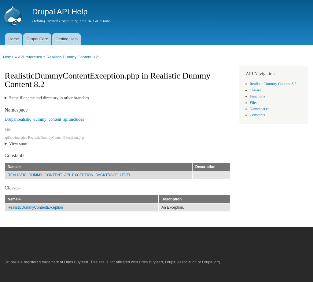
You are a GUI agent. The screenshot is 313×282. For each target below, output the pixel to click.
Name (15, 167)
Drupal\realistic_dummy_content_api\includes (44, 119)
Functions (257, 96)
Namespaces (259, 109)
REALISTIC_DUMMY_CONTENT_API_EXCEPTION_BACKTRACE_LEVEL (69, 175)
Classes (255, 90)
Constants (257, 115)
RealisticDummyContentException (35, 207)
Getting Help (67, 39)
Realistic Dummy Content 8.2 (72, 57)
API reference (30, 57)
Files (253, 103)
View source (20, 143)
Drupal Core (37, 39)
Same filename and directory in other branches (49, 98)
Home (13, 39)
